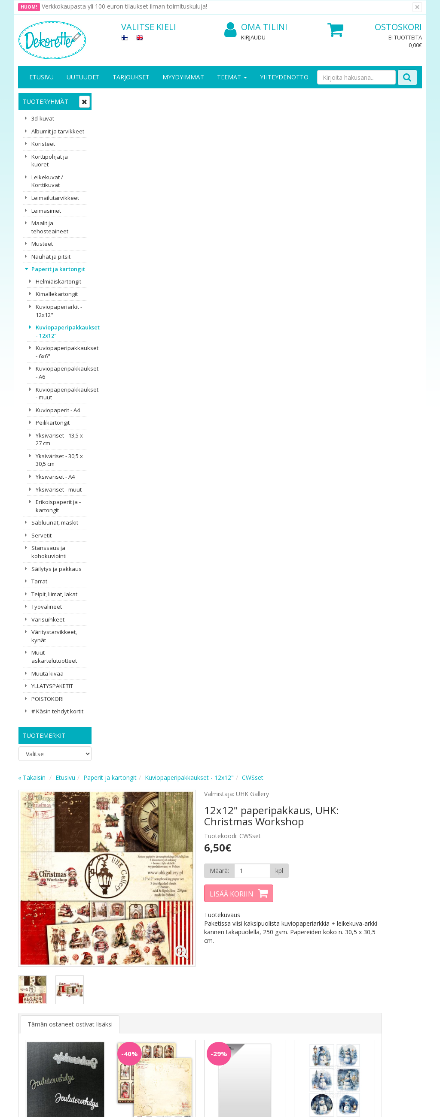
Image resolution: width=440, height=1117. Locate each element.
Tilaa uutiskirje (151, 899)
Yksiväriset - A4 (55, 476)
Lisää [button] (139, 449)
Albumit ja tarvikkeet (57, 131)
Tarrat (39, 581)
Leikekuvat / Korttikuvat (47, 181)
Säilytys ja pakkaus (56, 569)
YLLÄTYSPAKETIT (52, 686)
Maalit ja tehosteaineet (49, 227)
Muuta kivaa (47, 673)
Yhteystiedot (36, 959)
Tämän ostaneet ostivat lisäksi (152, 321)
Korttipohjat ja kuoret (49, 161)
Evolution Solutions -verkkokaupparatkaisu (367, 1104)
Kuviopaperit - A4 (58, 410)
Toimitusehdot (101, 959)
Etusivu (41, 77)
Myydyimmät (183, 77)
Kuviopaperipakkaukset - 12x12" (61, 331)
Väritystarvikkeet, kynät (54, 636)
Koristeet (43, 144)
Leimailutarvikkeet (55, 198)
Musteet (42, 244)
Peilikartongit (53, 422)
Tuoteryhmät (45, 101)
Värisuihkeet (47, 619)
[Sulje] (417, 7)
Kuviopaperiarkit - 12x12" (59, 311)
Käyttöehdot (98, 972)
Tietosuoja (96, 946)
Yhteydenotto (284, 77)
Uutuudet (83, 77)
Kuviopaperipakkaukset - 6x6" (61, 352)
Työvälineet (46, 606)
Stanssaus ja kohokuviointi (49, 552)
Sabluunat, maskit (54, 522)
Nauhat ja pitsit (50, 256)
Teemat (232, 77)
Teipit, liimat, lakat (54, 594)
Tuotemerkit (44, 735)
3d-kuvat (42, 118)
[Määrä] (308, 193)
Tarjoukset (131, 77)
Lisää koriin (293, 216)
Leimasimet (46, 210)
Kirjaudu (253, 37)
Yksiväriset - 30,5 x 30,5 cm (59, 460)
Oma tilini (255, 27)
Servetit (41, 535)
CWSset (335, 100)
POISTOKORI (47, 699)
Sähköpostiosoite (152, 864)
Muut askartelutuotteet (54, 656)
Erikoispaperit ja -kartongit (58, 506)
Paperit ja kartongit (58, 269)
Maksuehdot (98, 985)
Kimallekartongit (57, 294)
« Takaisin (114, 100)
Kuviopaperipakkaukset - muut (61, 394)
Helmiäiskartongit (58, 281)
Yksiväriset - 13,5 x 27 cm (59, 439)
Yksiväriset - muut (59, 489)
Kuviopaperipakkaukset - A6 (61, 372)
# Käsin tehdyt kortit (57, 711)
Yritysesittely (36, 946)
